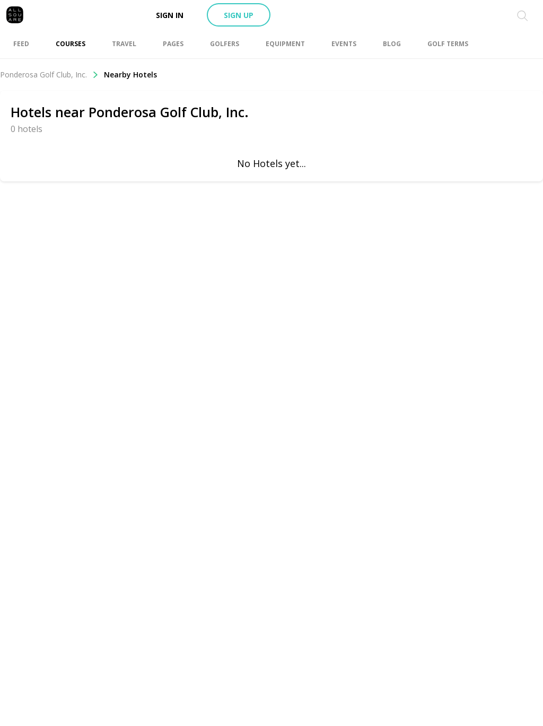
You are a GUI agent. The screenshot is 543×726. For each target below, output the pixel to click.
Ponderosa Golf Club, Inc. (49, 74)
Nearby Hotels (130, 74)
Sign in (169, 15)
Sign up (238, 15)
